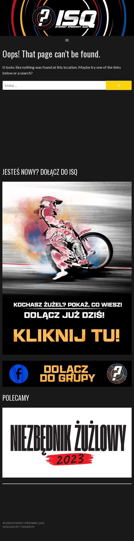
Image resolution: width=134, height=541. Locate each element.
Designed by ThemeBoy (19, 526)
